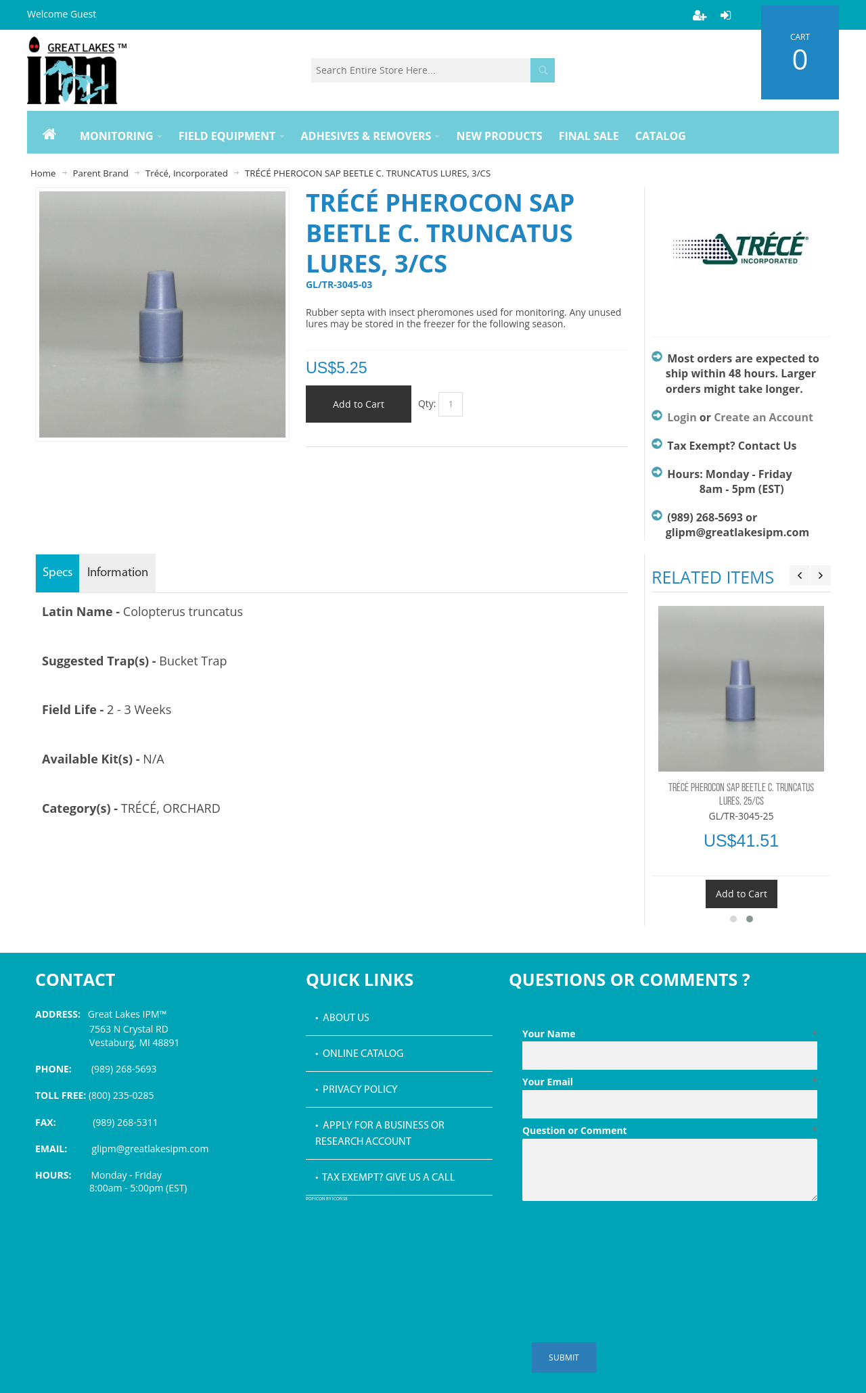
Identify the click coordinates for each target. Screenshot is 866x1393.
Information (117, 573)
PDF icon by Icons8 (327, 1199)
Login (681, 417)
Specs (57, 573)
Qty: (427, 403)
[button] (733, 919)
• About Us (342, 1018)
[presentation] (625, 1239)
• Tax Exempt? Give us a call (385, 1178)
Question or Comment (669, 1130)
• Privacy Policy (356, 1090)
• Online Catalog (359, 1054)
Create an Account (763, 417)
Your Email (669, 1082)
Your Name (669, 1034)
